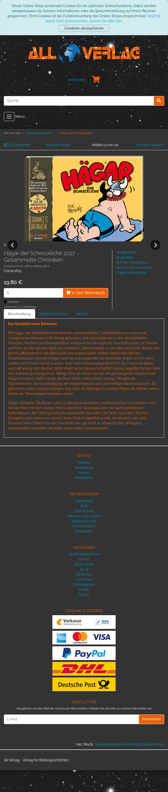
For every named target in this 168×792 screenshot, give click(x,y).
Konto (84, 495)
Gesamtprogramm (84, 576)
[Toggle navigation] (9, 116)
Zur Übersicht (17, 145)
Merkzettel (84, 500)
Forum (84, 616)
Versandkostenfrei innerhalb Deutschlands (129, 766)
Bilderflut (83, 596)
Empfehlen (125, 279)
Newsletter (84, 553)
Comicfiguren (84, 606)
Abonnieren (151, 741)
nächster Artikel (150, 145)
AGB (84, 528)
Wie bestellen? (84, 548)
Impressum (84, 523)
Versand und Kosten (84, 538)
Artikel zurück (58, 145)
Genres (84, 581)
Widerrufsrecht (84, 543)
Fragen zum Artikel (131, 294)
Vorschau (84, 601)
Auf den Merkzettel (131, 284)
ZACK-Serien (83, 586)
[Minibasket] (96, 79)
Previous (13, 256)
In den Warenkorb (85, 314)
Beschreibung (19, 336)
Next (155, 256)
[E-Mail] (71, 741)
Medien (82, 336)
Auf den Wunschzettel (134, 289)
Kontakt (84, 484)
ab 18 (84, 591)
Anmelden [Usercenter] (76, 80)
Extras (84, 611)
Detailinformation (53, 336)
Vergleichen (126, 274)
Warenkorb (84, 489)
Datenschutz (84, 533)
